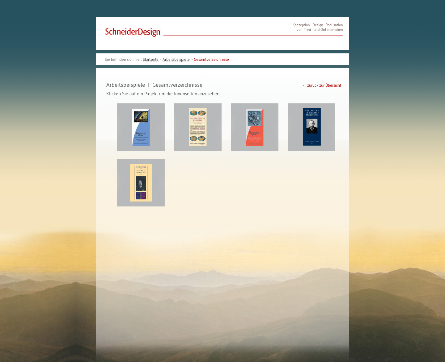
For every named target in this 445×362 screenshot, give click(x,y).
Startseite (151, 59)
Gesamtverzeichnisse (211, 59)
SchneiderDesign (133, 34)
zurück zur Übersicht (323, 85)
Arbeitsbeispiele (176, 59)
